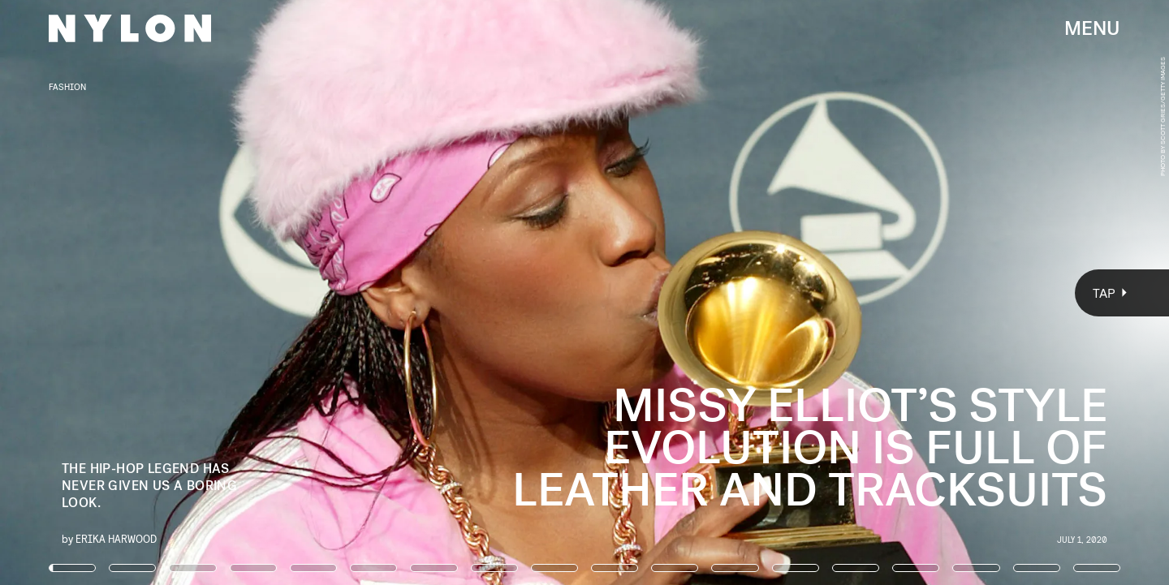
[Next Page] (777, 292)
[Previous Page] (193, 292)
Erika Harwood (116, 538)
